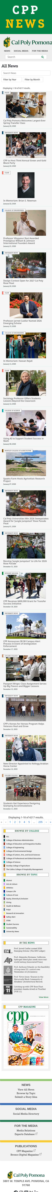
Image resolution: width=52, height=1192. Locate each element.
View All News (26, 1089)
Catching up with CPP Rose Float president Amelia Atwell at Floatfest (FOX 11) (30, 989)
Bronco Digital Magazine (26, 1154)
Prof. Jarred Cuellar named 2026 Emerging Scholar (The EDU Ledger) (29, 949)
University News (12, 931)
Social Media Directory (26, 1113)
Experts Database (26, 1134)
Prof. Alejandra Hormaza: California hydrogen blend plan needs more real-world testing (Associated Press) (30, 959)
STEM (8, 920)
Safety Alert (10, 917)
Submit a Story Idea (26, 1096)
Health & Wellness (13, 906)
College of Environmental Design (19, 851)
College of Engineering (15, 847)
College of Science (13, 862)
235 (40, 822)
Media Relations (26, 1130)
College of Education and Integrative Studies (23, 844)
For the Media (40, 51)
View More (43, 997)
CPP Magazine (26, 1150)
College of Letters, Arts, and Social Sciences (23, 855)
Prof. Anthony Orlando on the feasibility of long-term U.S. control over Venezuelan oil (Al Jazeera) (32, 969)
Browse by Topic (26, 1093)
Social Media (21, 51)
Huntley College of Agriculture (18, 866)
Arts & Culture (11, 884)
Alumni (9, 880)
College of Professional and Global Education (23, 858)
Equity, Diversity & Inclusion (17, 899)
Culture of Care (12, 895)
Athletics (9, 888)
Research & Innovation (15, 913)
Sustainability (11, 928)
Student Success (12, 924)
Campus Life (11, 891)
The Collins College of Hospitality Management (24, 869)
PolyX (8, 909)
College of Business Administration (20, 840)
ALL (7, 836)
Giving (8, 902)
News (7, 51)
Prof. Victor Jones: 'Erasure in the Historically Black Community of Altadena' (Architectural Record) (28, 979)
